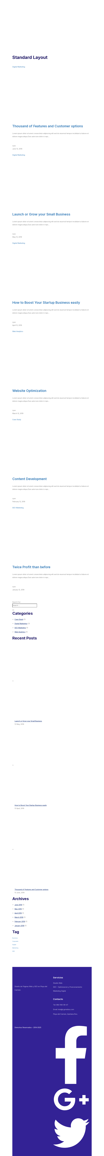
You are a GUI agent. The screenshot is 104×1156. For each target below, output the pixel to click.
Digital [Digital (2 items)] (14, 944)
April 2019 (18, 913)
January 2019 (19, 926)
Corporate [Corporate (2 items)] (15, 941)
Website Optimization (29, 391)
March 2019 (19, 917)
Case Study (16, 419)
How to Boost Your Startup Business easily (46, 302)
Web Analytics (17, 331)
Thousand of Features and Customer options (47, 126)
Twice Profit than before (31, 567)
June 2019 (18, 905)
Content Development (29, 479)
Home (14, 29)
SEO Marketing (18, 508)
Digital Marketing (18, 67)
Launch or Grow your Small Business (41, 214)
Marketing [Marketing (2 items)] (15, 948)
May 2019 (18, 909)
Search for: (24, 604)
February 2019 (20, 921)
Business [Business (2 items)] (15, 938)
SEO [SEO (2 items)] (13, 951)
